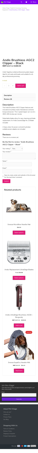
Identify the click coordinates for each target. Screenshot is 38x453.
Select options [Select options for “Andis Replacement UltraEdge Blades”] (19, 282)
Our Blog (6, 423)
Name (5, 165)
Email (5, 172)
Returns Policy (7, 435)
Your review (7, 156)
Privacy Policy (7, 421)
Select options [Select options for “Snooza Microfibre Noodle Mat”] (19, 237)
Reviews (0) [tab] (8, 103)
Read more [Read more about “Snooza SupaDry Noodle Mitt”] (19, 375)
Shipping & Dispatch (9, 438)
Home (4, 8)
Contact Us (6, 418)
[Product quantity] (9, 90)
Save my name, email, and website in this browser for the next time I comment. (19, 180)
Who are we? (7, 416)
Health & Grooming (15, 8)
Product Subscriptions (9, 440)
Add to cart (20, 90)
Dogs (8, 8)
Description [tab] (8, 99)
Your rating (7, 153)
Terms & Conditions (9, 433)
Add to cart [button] (19, 329)
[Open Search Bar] (21, 2)
